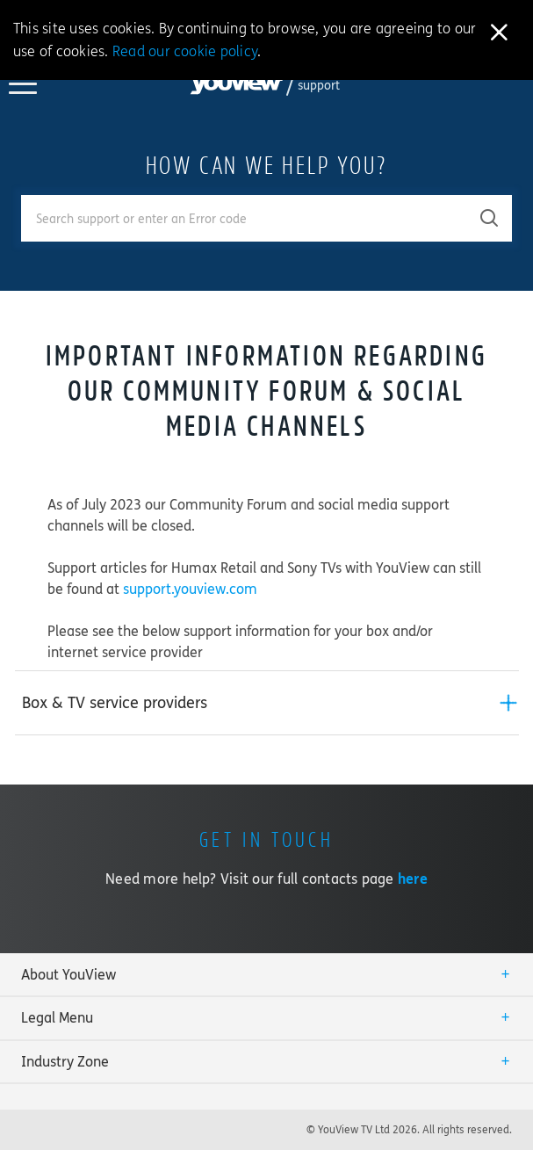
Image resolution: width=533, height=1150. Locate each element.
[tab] (267, 702)
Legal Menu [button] (57, 1017)
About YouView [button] (68, 974)
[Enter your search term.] (244, 218)
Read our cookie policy (184, 51)
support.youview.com (190, 589)
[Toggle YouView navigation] (23, 88)
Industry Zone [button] (65, 1061)
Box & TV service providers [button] (114, 702)
